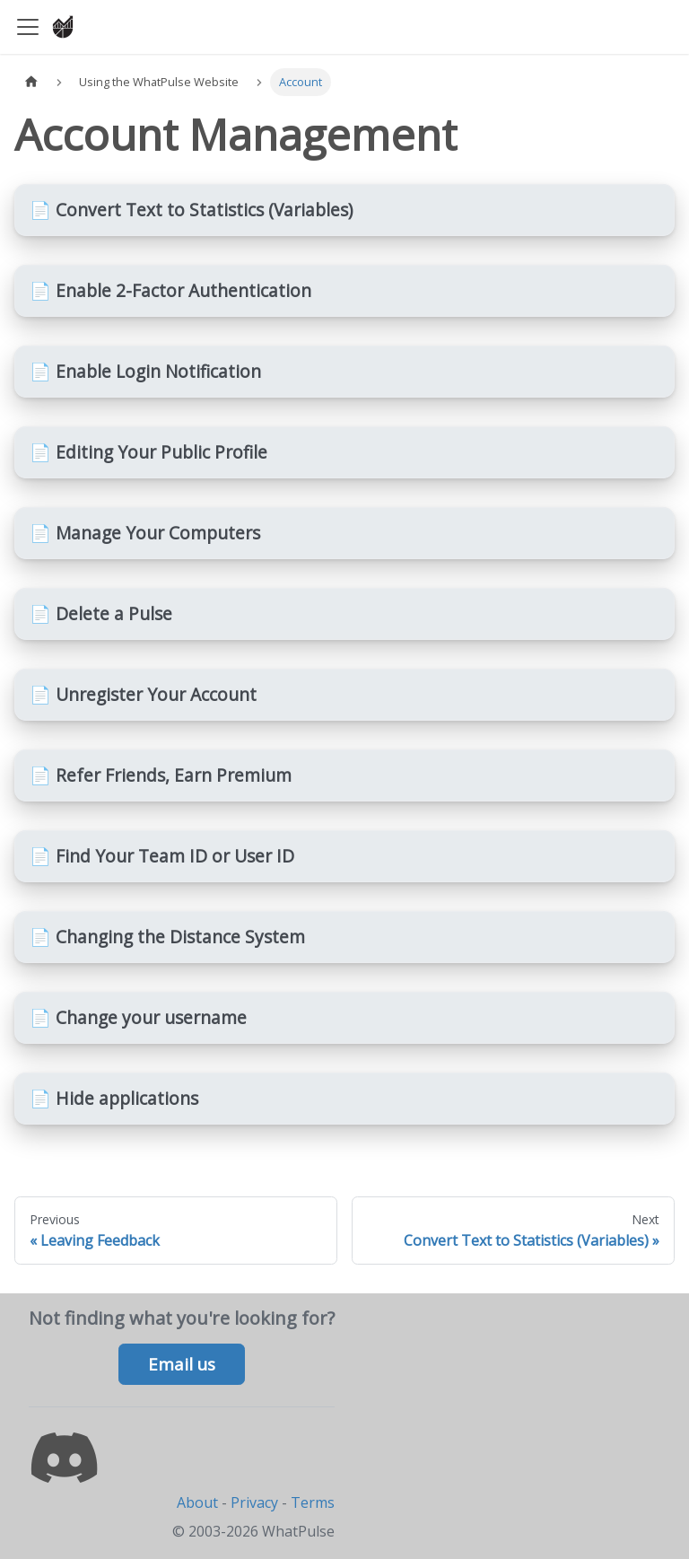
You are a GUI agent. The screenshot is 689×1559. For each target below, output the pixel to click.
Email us (181, 1364)
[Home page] (31, 82)
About (197, 1502)
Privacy (254, 1502)
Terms (313, 1502)
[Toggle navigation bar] (27, 26)
